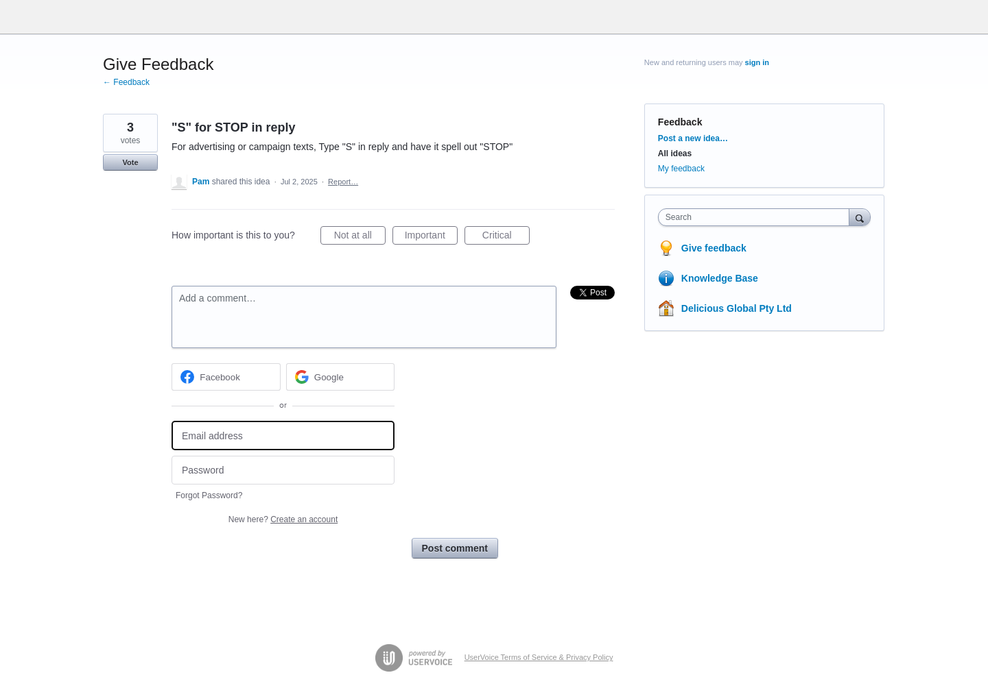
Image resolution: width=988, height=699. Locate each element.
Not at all (360, 237)
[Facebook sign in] (226, 377)
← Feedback (126, 82)
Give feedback (713, 248)
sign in (757, 62)
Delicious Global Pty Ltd (736, 308)
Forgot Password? (209, 495)
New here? (283, 519)
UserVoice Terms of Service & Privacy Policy (538, 657)
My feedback (681, 168)
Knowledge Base (719, 278)
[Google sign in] (340, 377)
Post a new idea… (693, 138)
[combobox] (757, 217)
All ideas (675, 153)
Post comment (455, 548)
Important (431, 237)
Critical (506, 237)
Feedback (680, 121)
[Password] (283, 470)
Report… (343, 181)
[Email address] (283, 435)
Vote (130, 162)
